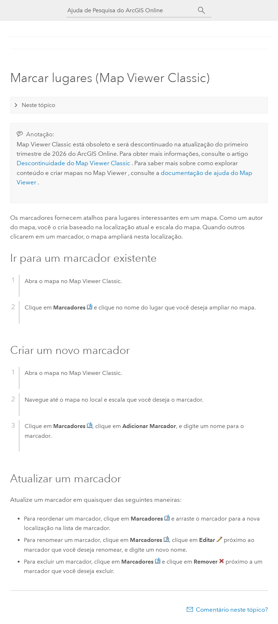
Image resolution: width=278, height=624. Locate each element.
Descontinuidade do (74, 163)
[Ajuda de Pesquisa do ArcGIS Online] (132, 10)
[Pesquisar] (201, 10)
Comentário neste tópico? (232, 609)
